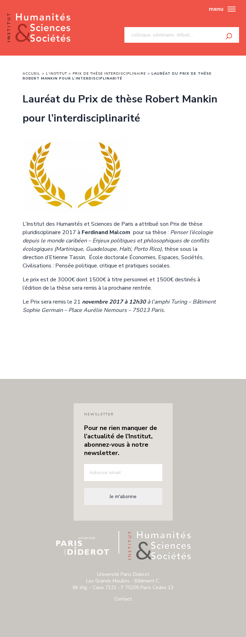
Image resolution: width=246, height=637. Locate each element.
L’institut (56, 73)
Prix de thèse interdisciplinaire (109, 73)
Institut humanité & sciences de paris (39, 28)
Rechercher (229, 36)
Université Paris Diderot (82, 546)
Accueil (31, 73)
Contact (123, 599)
